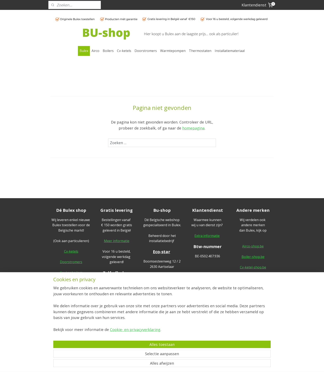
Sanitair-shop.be (253, 288)
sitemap (143, 364)
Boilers (108, 50)
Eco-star (161, 251)
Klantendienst (254, 4)
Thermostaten (200, 50)
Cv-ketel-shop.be (253, 267)
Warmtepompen (173, 50)
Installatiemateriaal (230, 50)
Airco (95, 50)
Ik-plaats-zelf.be (253, 299)
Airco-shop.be (253, 246)
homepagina (193, 128)
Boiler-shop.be (253, 256)
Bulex (84, 50)
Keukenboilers (71, 272)
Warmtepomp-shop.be (252, 277)
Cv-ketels (124, 50)
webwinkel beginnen (167, 364)
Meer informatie (116, 241)
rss (152, 364)
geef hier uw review (162, 303)
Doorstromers (146, 50)
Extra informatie (207, 235)
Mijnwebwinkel (203, 364)
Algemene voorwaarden (253, 314)
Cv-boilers (71, 283)
